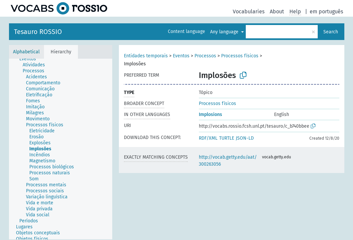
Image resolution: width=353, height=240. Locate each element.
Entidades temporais (146, 56)
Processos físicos (239, 56)
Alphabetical (26, 52)
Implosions (210, 114)
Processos (205, 56)
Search (330, 32)
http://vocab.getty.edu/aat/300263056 (228, 160)
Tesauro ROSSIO (38, 32)
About (277, 11)
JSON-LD (245, 138)
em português (326, 11)
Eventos (181, 56)
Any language (225, 32)
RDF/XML (208, 138)
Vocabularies (248, 11)
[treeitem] (30, 59)
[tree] (60, 149)
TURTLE (226, 138)
